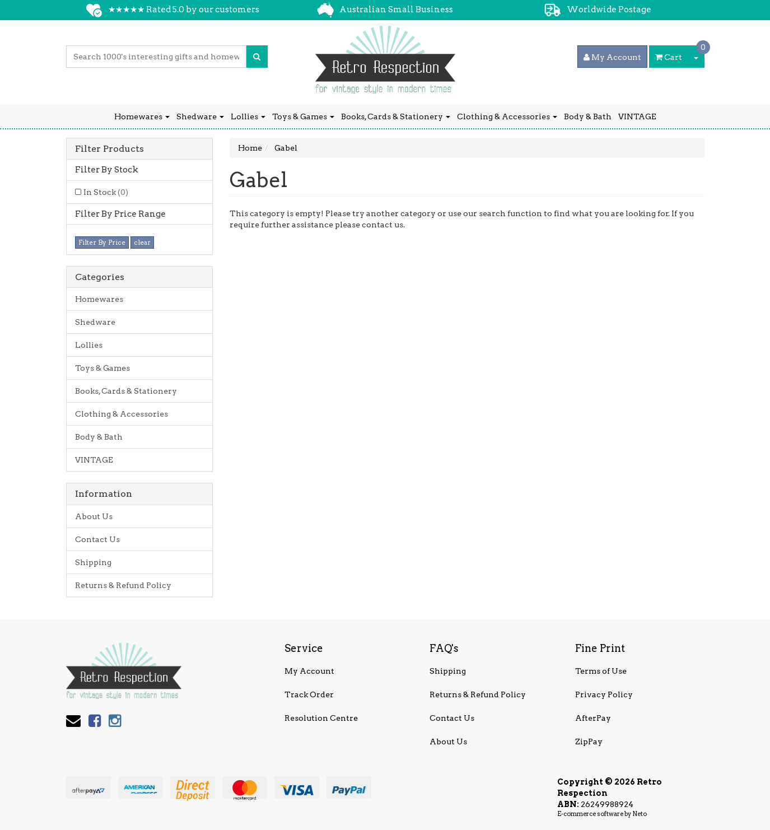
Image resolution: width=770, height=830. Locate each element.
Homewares (142, 116)
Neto (639, 814)
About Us (94, 516)
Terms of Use (601, 670)
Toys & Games (303, 116)
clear (142, 242)
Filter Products (109, 149)
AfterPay (593, 718)
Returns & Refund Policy (123, 585)
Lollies (248, 116)
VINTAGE (637, 116)
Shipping (93, 562)
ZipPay (589, 741)
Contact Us (97, 539)
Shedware (200, 116)
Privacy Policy (604, 694)
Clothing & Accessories (507, 116)
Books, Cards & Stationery (395, 116)
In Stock (105, 192)
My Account (309, 670)
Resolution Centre (321, 718)
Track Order (309, 694)
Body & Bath (588, 116)
